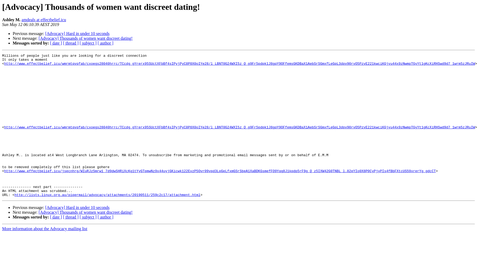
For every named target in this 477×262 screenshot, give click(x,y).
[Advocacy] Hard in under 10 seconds (77, 33)
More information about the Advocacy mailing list (44, 257)
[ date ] (56, 43)
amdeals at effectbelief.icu (43, 20)
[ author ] (106, 43)
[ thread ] (71, 43)
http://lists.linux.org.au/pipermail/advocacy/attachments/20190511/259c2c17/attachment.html (107, 223)
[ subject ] (88, 43)
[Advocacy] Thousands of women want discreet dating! (86, 38)
